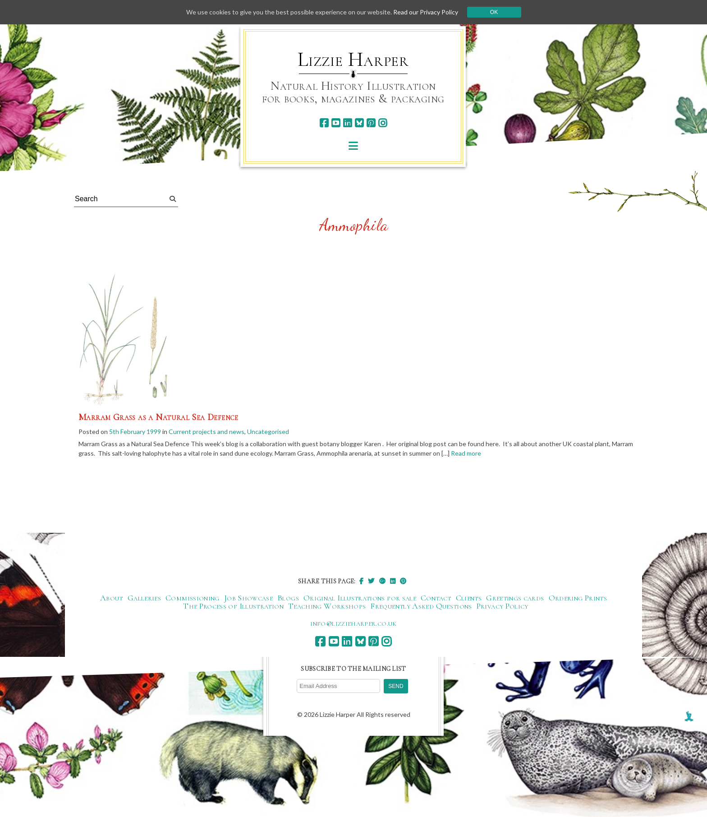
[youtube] (335, 123)
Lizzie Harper (353, 59)
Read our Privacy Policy (425, 12)
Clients (469, 598)
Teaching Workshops (327, 606)
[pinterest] (371, 123)
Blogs (288, 598)
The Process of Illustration (233, 606)
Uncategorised (268, 431)
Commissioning (192, 598)
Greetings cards (515, 598)
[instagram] (382, 123)
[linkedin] (347, 123)
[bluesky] (359, 123)
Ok (494, 12)
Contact (436, 598)
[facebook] (324, 123)
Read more (466, 453)
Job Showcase (248, 598)
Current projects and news (206, 431)
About (111, 598)
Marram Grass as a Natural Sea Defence (158, 417)
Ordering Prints (578, 598)
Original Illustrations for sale (359, 598)
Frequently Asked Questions (421, 606)
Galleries (144, 598)
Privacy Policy (502, 606)
